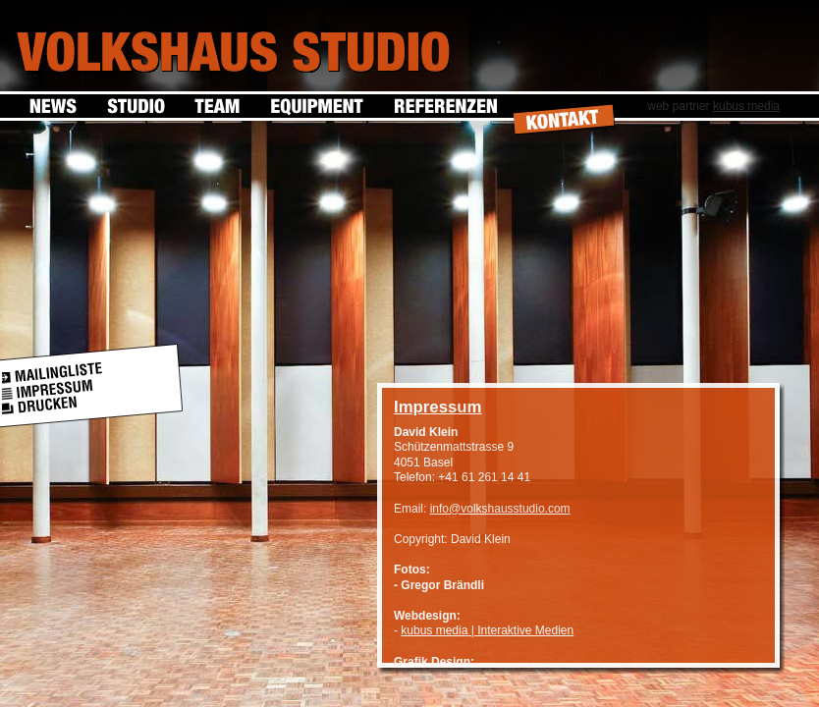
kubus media (746, 106)
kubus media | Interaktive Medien (487, 630)
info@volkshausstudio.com (500, 509)
